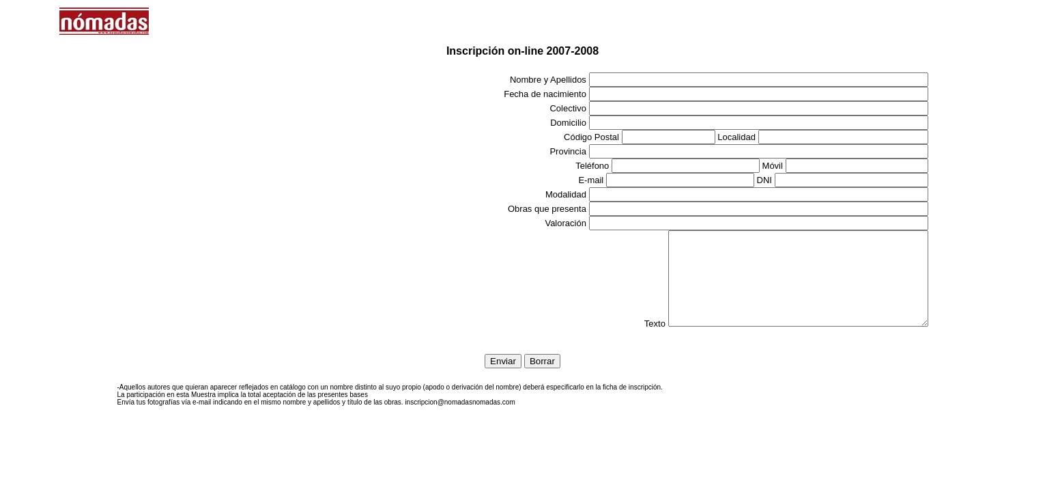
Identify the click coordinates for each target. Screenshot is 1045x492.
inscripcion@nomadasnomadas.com (460, 420)
